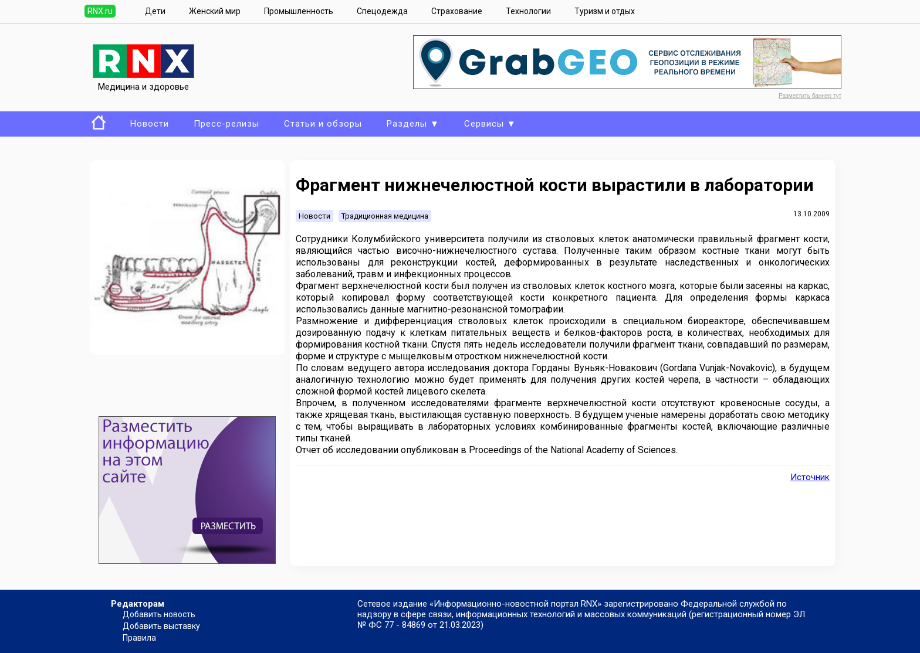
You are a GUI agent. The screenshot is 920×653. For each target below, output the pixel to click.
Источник (810, 477)
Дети (155, 11)
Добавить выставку (161, 626)
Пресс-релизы (226, 123)
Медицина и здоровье (143, 81)
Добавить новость (159, 614)
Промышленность (298, 11)
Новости (149, 123)
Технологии (528, 11)
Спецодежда (382, 11)
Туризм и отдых (604, 11)
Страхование (456, 11)
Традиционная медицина (384, 216)
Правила (139, 637)
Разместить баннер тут (810, 96)
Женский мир (215, 11)
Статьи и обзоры (323, 123)
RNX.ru (100, 11)
